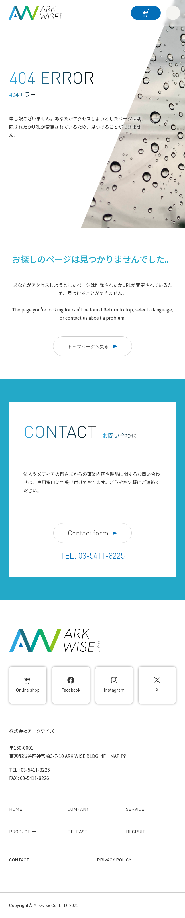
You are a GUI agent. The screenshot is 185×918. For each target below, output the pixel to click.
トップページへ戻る (92, 346)
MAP (118, 755)
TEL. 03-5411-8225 (93, 556)
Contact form (92, 533)
